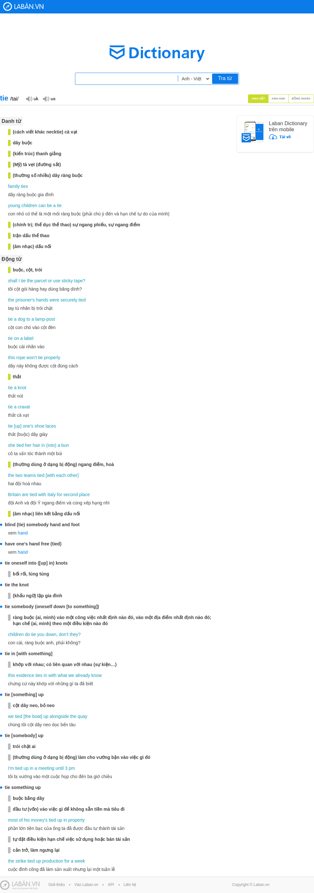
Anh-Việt (258, 98)
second (70, 494)
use (57, 280)
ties (24, 186)
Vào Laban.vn (86, 884)
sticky (67, 280)
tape (78, 280)
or (50, 280)
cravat (24, 406)
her (28, 445)
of (21, 820)
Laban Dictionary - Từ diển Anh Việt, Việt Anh (23, 6)
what (62, 675)
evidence (25, 675)
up (18, 426)
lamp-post (45, 319)
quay (82, 716)
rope (20, 357)
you (41, 634)
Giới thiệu (56, 884)
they (74, 634)
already (82, 675)
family (14, 186)
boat (36, 716)
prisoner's (25, 299)
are (25, 494)
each (61, 475)
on (16, 338)
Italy (51, 494)
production (52, 861)
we (71, 675)
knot (22, 387)
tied (82, 299)
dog (21, 319)
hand (23, 532)
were (54, 299)
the (30, 280)
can (42, 205)
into (51, 445)
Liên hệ (130, 884)
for (59, 494)
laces (50, 426)
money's (39, 820)
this (11, 357)
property (76, 820)
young (14, 205)
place (84, 494)
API (111, 884)
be (49, 205)
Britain (14, 494)
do (27, 634)
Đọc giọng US (49, 98)
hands (42, 299)
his (27, 820)
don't (64, 634)
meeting (46, 768)
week (80, 861)
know (96, 675)
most (13, 820)
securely (69, 299)
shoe (39, 426)
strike (20, 861)
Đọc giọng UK (32, 98)
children (29, 205)
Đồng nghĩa (301, 98)
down (51, 634)
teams (30, 475)
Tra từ (225, 78)
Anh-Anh (278, 98)
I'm (11, 768)
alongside (59, 716)
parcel (41, 280)
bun (65, 445)
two (18, 475)
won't (32, 357)
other (72, 475)
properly (52, 357)
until (59, 768)
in (43, 445)
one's (28, 426)
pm (72, 768)
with (51, 475)
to (28, 319)
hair (36, 445)
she (11, 445)
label (29, 338)
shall (12, 280)
